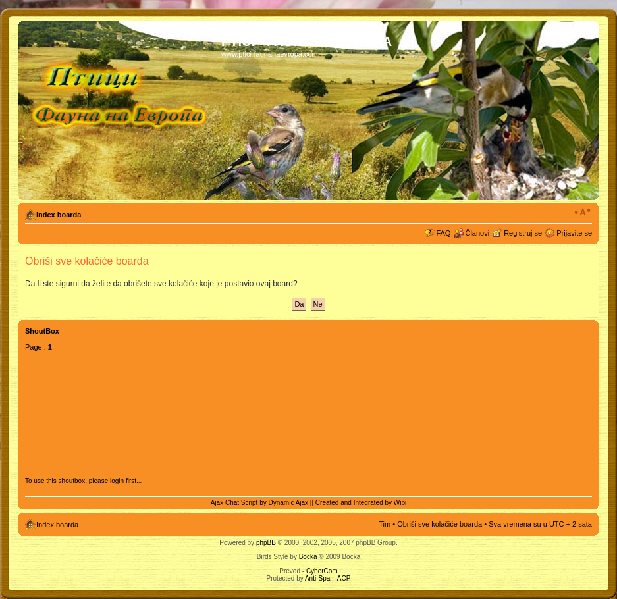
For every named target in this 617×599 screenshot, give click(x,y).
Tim (384, 524)
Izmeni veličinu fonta (582, 212)
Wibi (400, 502)
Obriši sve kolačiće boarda (439, 524)
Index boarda (58, 215)
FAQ (443, 233)
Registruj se (523, 233)
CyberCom (322, 571)
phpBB (266, 542)
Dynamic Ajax (289, 502)
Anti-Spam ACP (327, 578)
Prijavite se (574, 233)
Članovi (477, 233)
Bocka (308, 556)
